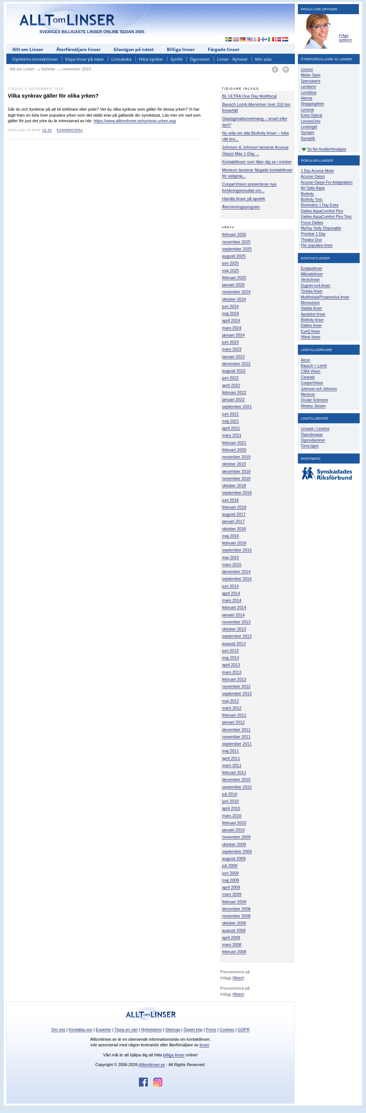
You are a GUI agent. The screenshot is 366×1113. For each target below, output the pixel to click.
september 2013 (237, 636)
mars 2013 (232, 672)
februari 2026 (234, 234)
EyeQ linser (310, 331)
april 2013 (231, 665)
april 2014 (231, 593)
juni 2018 (230, 500)
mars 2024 (232, 328)
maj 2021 (230, 421)
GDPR (244, 1029)
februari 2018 (234, 507)
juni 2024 (230, 306)
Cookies (227, 1029)
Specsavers (310, 81)
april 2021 (231, 428)
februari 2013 (234, 679)
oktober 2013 (234, 629)
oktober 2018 (234, 485)
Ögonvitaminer (313, 440)
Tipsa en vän (126, 1029)
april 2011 (231, 758)
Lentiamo (308, 87)
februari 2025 (234, 277)
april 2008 (231, 937)
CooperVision (312, 383)
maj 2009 (230, 880)
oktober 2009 (234, 844)
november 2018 (236, 478)
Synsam (307, 132)
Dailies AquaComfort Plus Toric (326, 217)
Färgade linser (223, 49)
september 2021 (237, 406)
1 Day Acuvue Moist (317, 171)
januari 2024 (233, 335)
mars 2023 (232, 349)
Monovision (310, 303)
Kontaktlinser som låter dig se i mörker (257, 161)
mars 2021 (232, 435)
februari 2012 (234, 715)
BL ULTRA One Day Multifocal (249, 96)
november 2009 (236, 837)
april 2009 (231, 887)
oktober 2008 (234, 923)
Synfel (176, 59)
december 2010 (236, 779)
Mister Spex (311, 75)
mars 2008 (232, 944)
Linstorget (309, 127)
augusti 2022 (234, 371)
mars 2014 (232, 600)
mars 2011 (232, 765)
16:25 (47, 130)
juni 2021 (230, 414)
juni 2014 (230, 586)
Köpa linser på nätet (84, 59)
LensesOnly (311, 121)
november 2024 (236, 292)
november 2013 (236, 622)
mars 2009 (232, 894)
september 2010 (237, 787)
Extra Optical (311, 115)
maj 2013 (230, 657)
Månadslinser (312, 274)
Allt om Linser (27, 49)
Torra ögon (310, 446)
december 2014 (236, 571)
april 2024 (231, 320)
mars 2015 (232, 564)
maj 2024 (230, 313)
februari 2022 (234, 392)
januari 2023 (233, 356)
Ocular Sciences (314, 400)
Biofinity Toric (312, 199)
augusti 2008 (234, 930)
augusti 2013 (234, 643)
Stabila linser (311, 308)
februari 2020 (234, 450)
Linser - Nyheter (232, 59)
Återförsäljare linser (78, 49)
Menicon (308, 394)
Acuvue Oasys (313, 176)
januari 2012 (233, 722)
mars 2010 (232, 815)
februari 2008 (234, 951)
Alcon (305, 360)
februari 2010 (234, 822)
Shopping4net (312, 104)
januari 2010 (233, 830)
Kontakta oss (81, 1029)
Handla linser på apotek (243, 198)
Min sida (263, 59)
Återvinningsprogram (241, 207)
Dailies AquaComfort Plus (322, 211)
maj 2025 (230, 270)
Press (211, 1029)
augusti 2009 (234, 858)
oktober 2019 (234, 464)
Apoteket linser (313, 314)
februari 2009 (234, 901)
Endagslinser (311, 268)
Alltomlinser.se (152, 1064)
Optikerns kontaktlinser (35, 59)
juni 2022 (230, 378)
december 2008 (236, 909)
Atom (238, 978)
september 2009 (237, 851)
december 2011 (236, 729)
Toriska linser (311, 291)
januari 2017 (233, 521)
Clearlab (308, 377)
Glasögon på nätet (134, 49)
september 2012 (237, 693)
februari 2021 (234, 442)
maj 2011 (230, 751)
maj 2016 (230, 536)
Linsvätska (121, 59)
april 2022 (231, 385)
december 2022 (236, 363)
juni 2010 (230, 801)
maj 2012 (230, 701)
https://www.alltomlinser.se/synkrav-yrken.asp (135, 120)
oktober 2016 (234, 529)
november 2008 (236, 916)
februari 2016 (234, 543)
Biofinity (307, 194)
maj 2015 (230, 557)
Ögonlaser (200, 59)
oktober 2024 (234, 299)
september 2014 (237, 578)
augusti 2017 (234, 514)
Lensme (307, 110)
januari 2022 (233, 399)
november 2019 (236, 457)
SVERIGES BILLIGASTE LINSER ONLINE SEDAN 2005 (91, 31)
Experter (103, 1029)
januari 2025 (233, 284)
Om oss (58, 1029)
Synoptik (308, 138)
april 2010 (231, 808)
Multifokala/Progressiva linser (325, 297)
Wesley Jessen (313, 406)
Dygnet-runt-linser (315, 286)
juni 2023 (230, 342)
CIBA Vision (311, 371)
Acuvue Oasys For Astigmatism (327, 182)
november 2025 (236, 242)
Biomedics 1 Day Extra (319, 205)
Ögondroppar (312, 435)
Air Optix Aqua (313, 188)
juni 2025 (230, 263)
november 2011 (236, 736)
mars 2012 (232, 708)
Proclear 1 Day (313, 234)
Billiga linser (181, 49)
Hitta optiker (151, 59)
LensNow (308, 93)
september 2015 (237, 550)
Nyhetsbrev (151, 1029)
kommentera (70, 130)
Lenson (307, 69)
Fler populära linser (317, 245)
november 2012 (236, 686)
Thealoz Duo (311, 240)
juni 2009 (230, 873)
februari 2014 (234, 607)
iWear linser (311, 337)
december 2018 (236, 471)
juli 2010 (230, 794)
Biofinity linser (312, 320)
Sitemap (172, 1029)
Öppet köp (193, 1029)
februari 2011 (234, 772)
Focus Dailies (312, 223)
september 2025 (237, 249)
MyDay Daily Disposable (321, 228)
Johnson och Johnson (319, 389)
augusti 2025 (234, 256)
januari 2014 (233, 615)
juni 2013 (230, 650)
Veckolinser (310, 280)
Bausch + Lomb (314, 366)
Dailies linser (311, 325)
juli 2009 (230, 865)
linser (204, 1045)
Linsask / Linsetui (315, 429)
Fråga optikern (345, 37)
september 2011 (237, 744)
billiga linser (173, 1055)
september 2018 (237, 492)
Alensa (306, 98)
